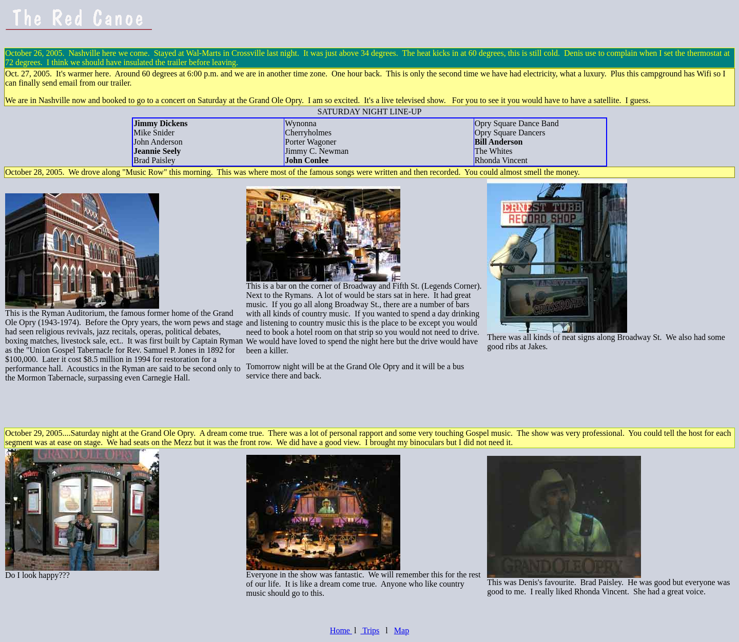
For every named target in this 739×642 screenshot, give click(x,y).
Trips (369, 630)
